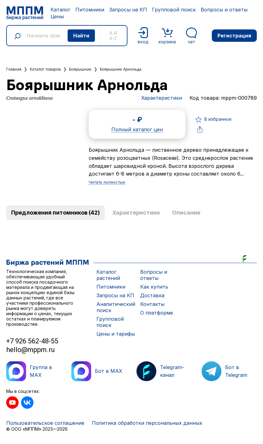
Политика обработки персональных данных (147, 423)
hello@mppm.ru (30, 350)
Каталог (60, 10)
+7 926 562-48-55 (32, 341)
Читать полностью (107, 182)
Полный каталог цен (137, 130)
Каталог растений (108, 275)
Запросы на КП (128, 10)
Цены (57, 16)
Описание (186, 212)
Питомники (89, 10)
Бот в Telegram (224, 371)
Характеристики (161, 98)
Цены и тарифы (115, 334)
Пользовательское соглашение (45, 423)
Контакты (152, 304)
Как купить (154, 287)
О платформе (156, 313)
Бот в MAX (96, 371)
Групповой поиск (174, 10)
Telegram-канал (160, 371)
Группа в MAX (29, 371)
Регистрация (234, 36)
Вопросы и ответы (224, 10)
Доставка (152, 295)
